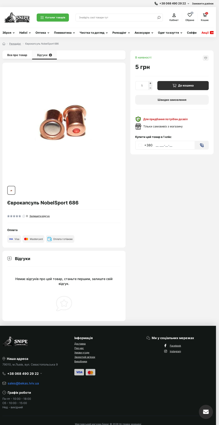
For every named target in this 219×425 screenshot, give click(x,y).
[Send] (202, 145)
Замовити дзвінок (203, 3)
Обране (189, 17)
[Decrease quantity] (150, 88)
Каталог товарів (52, 17)
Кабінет (174, 17)
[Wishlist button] (206, 58)
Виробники (80, 361)
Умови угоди (81, 352)
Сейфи (192, 32)
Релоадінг (119, 32)
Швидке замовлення (172, 99)
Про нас (79, 348)
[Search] (159, 17)
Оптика (40, 32)
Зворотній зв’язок (84, 356)
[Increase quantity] (150, 83)
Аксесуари (142, 32)
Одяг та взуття (168, 32)
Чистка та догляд (92, 32)
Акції (205, 32)
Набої (23, 32)
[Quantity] (141, 85)
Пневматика (63, 32)
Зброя (6, 32)
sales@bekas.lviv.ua (23, 383)
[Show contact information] (171, 3)
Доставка (80, 343)
